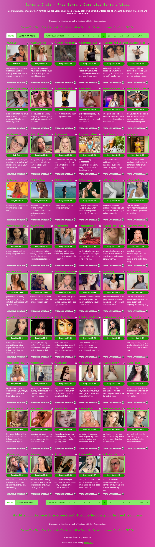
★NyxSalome (37, 226)
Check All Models (55, 36)
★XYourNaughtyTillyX (17, 88)
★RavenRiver (85, 271)
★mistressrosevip (88, 43)
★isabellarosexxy (15, 363)
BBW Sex (130, 27)
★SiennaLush (110, 454)
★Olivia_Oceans (111, 180)
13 (127, 36)
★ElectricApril (86, 180)
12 (121, 36)
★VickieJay (108, 271)
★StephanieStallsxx (64, 317)
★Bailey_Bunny (111, 363)
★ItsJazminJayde (63, 180)
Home (11, 36)
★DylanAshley (134, 271)
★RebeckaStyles (135, 180)
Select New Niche (27, 36)
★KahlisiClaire (37, 180)
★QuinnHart (60, 134)
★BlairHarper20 (14, 271)
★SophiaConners (111, 88)
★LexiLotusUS (110, 134)
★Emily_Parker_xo (39, 317)
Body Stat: (17, 64)
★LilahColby (60, 363)
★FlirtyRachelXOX (88, 134)
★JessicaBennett (87, 226)
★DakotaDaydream (16, 226)
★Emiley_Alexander (64, 43)
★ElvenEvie (85, 88)
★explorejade (85, 408)
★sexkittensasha (63, 88)
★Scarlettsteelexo (136, 43)
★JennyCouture (14, 408)
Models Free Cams (62, 27)
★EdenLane (60, 408)
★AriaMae (35, 454)
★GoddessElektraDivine (18, 317)
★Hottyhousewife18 (113, 408)
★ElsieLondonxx (135, 317)
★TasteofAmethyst (39, 88)
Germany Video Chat (30, 27)
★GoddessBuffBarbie (89, 317)
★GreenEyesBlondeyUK (66, 271)
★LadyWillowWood (136, 226)
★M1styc (35, 271)
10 (109, 36)
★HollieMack (85, 363)
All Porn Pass (79, 27)
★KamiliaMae (61, 226)
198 (140, 36)
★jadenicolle (12, 454)
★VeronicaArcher (39, 134)
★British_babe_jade (113, 226)
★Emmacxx (12, 43)
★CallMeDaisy (13, 134)
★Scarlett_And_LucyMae (115, 43)
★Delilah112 (36, 363)
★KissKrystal (133, 408)
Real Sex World (95, 27)
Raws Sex (46, 27)
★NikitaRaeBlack (111, 317)
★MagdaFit (132, 134)
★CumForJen (134, 363)
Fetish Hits (88, 543)
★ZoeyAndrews (38, 43)
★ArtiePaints (37, 408)
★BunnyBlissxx (87, 454)
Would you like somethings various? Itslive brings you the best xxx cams (77, 515)
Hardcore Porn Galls (114, 27)
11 (115, 36)
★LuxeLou (59, 454)
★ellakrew (11, 180)
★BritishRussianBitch (138, 88)
